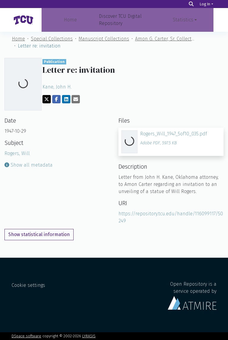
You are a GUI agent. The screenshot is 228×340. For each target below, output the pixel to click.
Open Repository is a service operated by (192, 295)
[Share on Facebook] (56, 99)
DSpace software (26, 336)
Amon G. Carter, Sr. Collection (164, 39)
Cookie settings (28, 285)
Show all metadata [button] (28, 165)
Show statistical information (39, 234)
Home (70, 20)
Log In (205, 4)
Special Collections (52, 39)
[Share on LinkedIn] (66, 99)
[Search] (191, 4)
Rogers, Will (17, 153)
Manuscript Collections (104, 39)
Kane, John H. (57, 87)
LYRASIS (89, 336)
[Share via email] (76, 99)
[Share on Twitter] (46, 99)
